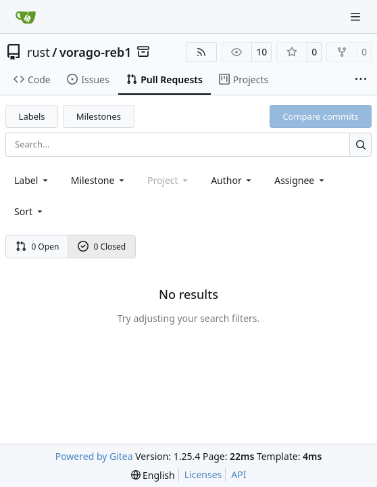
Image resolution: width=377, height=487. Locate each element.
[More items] (361, 80)
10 (261, 51)
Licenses (203, 474)
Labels (32, 116)
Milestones (98, 116)
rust (38, 52)
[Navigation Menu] (356, 16)
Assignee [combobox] (300, 180)
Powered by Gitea (94, 456)
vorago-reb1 (95, 52)
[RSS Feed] (201, 52)
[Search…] (360, 144)
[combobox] (32, 180)
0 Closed (102, 246)
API (238, 474)
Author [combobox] (232, 180)
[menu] (29, 211)
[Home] (26, 17)
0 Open (37, 246)
